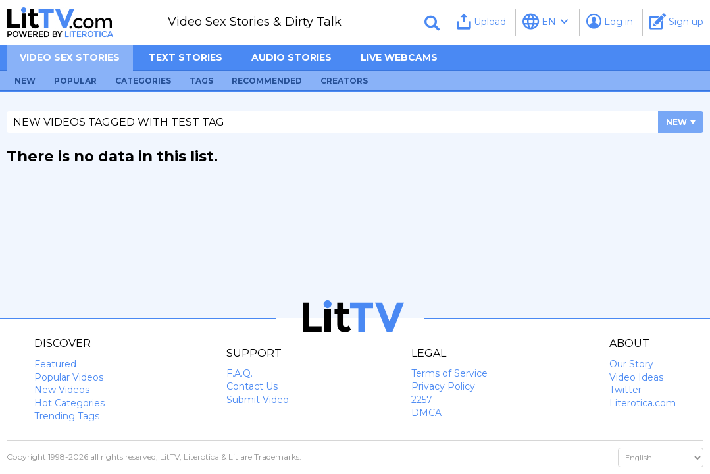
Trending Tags (66, 416)
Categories (143, 81)
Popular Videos (68, 377)
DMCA (426, 413)
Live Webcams (399, 57)
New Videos (61, 390)
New (25, 81)
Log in (609, 21)
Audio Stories (291, 57)
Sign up (676, 21)
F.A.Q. (239, 373)
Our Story (631, 364)
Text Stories (185, 57)
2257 (421, 400)
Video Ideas (636, 377)
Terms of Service (449, 373)
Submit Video (257, 400)
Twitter (625, 390)
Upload (481, 21)
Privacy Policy (443, 386)
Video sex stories (70, 57)
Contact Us (252, 386)
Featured (55, 364)
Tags (201, 81)
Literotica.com (642, 403)
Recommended (267, 81)
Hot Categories (69, 403)
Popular (75, 81)
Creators (344, 81)
